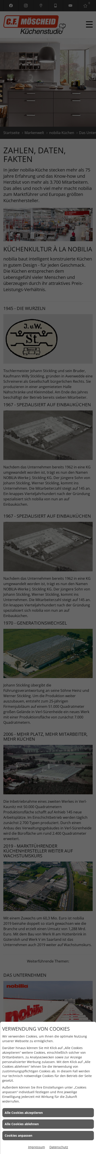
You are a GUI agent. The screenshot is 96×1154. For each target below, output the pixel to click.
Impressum (36, 1147)
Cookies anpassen (18, 1135)
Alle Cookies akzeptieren (24, 1113)
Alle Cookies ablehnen (22, 1124)
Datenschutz (58, 1147)
